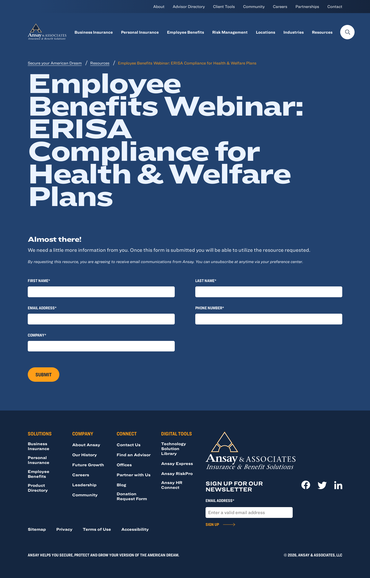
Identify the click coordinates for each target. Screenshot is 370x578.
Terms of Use (97, 529)
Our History (84, 454)
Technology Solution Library (173, 448)
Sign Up (212, 524)
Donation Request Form (132, 496)
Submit (43, 374)
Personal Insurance (140, 32)
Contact (334, 6)
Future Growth (88, 464)
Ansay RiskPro (177, 473)
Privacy (64, 529)
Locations (265, 32)
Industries (293, 32)
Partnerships (307, 6)
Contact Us (129, 444)
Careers (280, 6)
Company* (37, 335)
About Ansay (86, 444)
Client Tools (224, 6)
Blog (121, 484)
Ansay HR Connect (171, 485)
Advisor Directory (189, 6)
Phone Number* (209, 307)
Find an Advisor (134, 454)
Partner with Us (134, 474)
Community (254, 6)
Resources (322, 32)
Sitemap (37, 529)
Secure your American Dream (55, 63)
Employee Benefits (185, 32)
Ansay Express (177, 463)
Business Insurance (94, 32)
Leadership (84, 484)
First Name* (39, 280)
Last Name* (205, 280)
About (158, 6)
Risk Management (230, 32)
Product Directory (38, 487)
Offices (124, 464)
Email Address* (42, 307)
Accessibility (135, 529)
